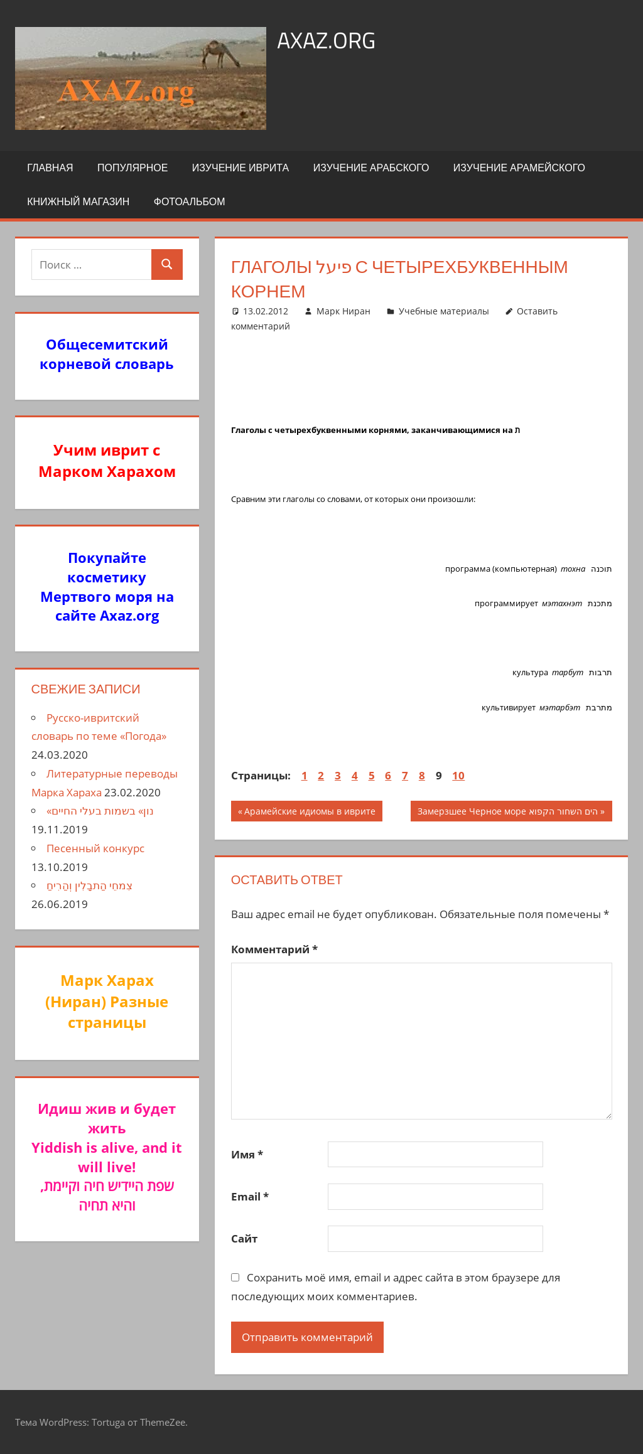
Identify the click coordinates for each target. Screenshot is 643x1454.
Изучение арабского (371, 167)
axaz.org (326, 40)
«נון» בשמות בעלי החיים (100, 810)
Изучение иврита (240, 167)
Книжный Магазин (78, 201)
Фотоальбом (189, 201)
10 (458, 775)
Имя (247, 1154)
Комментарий (274, 949)
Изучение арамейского (519, 167)
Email (250, 1196)
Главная (50, 167)
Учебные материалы (444, 311)
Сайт (244, 1238)
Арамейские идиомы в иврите (310, 812)
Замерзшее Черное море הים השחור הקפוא (507, 812)
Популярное (132, 167)
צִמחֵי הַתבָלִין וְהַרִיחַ (89, 885)
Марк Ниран (343, 311)
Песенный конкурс (95, 848)
